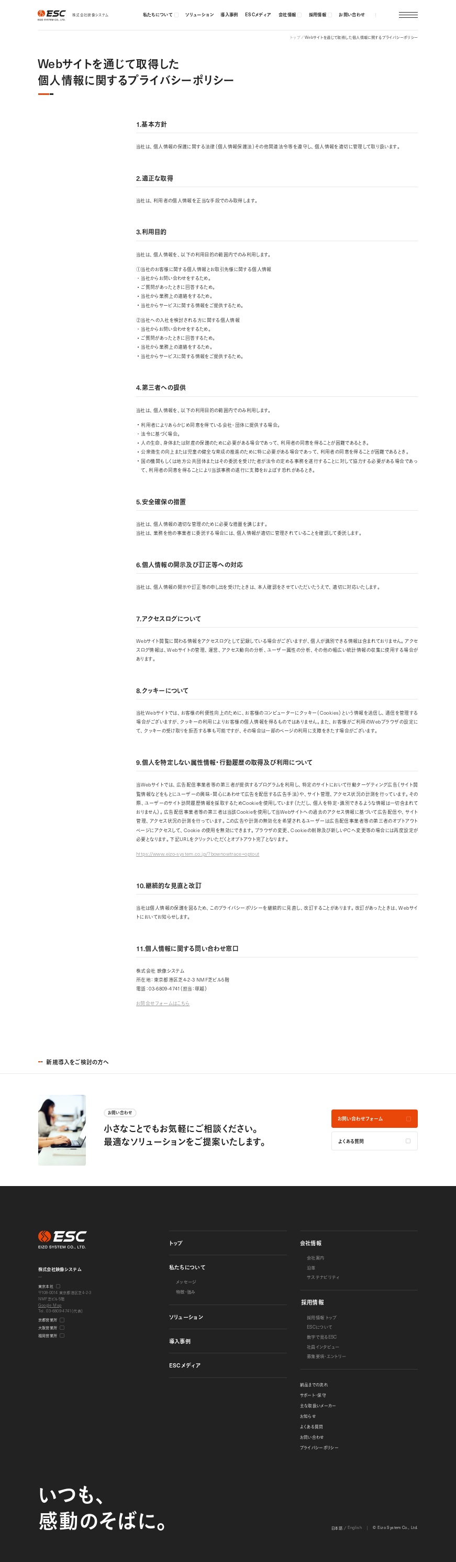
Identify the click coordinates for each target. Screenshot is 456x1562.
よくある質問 (312, 1427)
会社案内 (315, 1257)
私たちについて (187, 1267)
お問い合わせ (312, 1437)
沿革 (311, 1267)
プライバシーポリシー (319, 1448)
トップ (176, 1243)
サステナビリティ (323, 1277)
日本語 (336, 1527)
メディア (185, 1365)
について (320, 1326)
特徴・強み (186, 1291)
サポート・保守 (313, 1395)
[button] (388, 15)
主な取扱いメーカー (318, 1406)
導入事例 (180, 1341)
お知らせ (308, 1416)
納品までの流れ (314, 1385)
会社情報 (310, 1243)
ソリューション (186, 1317)
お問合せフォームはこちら (163, 1003)
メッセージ (186, 1281)
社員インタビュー (323, 1346)
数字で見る (322, 1336)
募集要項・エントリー (327, 1356)
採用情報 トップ (322, 1317)
